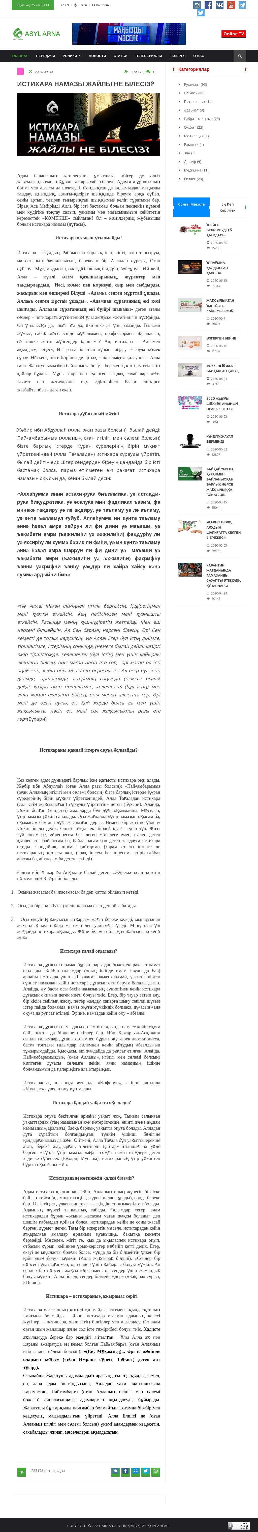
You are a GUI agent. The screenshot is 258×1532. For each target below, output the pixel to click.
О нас (198, 55)
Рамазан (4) (194, 144)
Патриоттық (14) (198, 101)
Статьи (120, 55)
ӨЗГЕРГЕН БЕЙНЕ (222, 333)
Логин (80, 5)
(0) (154, 71)
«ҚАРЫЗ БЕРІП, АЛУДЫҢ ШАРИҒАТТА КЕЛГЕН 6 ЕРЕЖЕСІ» (224, 515)
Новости (97, 55)
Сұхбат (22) (193, 127)
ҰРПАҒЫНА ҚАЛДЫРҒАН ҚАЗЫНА (218, 265)
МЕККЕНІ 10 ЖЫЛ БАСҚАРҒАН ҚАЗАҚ (223, 362)
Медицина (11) (196, 170)
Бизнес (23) (193, 178)
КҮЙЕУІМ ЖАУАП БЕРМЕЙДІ (221, 429)
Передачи (45, 55)
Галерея (178, 55)
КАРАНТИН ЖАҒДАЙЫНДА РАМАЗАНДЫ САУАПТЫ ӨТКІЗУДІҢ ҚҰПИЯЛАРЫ (224, 558)
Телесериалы (148, 55)
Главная (20, 55)
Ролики (70, 55)
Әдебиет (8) (194, 110)
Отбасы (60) (194, 93)
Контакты (100, 5)
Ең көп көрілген (228, 207)
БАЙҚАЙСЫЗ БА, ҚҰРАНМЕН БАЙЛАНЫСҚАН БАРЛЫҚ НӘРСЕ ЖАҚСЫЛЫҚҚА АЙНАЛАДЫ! (221, 470)
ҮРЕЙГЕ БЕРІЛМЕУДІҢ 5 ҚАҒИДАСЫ (220, 229)
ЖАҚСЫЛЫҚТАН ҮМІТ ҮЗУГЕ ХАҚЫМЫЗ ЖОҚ (221, 301)
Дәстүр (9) (192, 161)
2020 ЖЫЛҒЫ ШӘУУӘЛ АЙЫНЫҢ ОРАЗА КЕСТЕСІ (223, 396)
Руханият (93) (195, 84)
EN (67, 5)
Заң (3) (190, 153)
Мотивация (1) (196, 135)
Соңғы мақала (191, 204)
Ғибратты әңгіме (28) (202, 118)
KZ (62, 5)
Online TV (233, 34)
